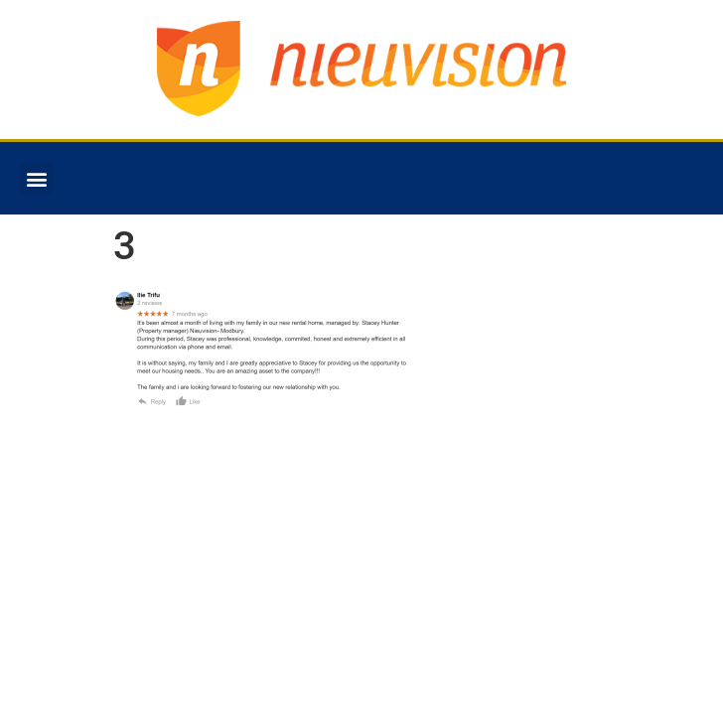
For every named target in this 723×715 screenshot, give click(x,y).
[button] (36, 178)
